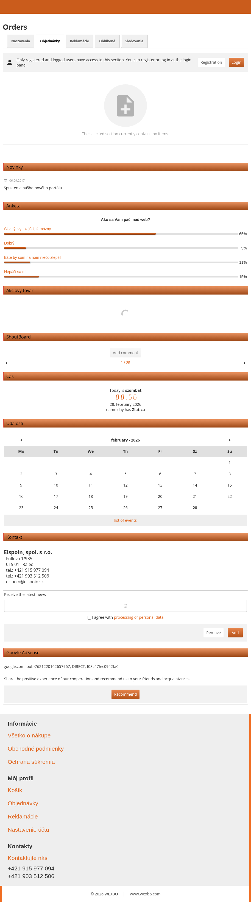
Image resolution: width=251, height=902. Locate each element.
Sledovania (134, 41)
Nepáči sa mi (15, 272)
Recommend (125, 694)
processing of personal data (139, 617)
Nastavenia (20, 41)
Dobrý (9, 243)
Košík (15, 790)
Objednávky (50, 41)
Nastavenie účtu (28, 829)
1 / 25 (125, 362)
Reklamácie (79, 41)
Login (236, 62)
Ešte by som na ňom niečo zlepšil (32, 257)
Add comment (125, 352)
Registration (211, 62)
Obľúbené (107, 41)
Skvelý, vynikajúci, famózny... (29, 229)
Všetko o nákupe (29, 735)
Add (235, 632)
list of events (125, 520)
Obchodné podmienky (36, 748)
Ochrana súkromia (31, 762)
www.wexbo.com (145, 894)
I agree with (126, 617)
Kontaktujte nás (28, 858)
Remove (213, 632)
